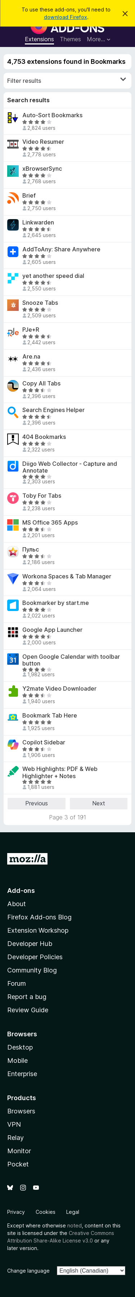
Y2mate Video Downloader (59, 688)
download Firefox (65, 17)
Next (98, 803)
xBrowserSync (42, 168)
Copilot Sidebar (43, 742)
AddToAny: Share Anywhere (61, 249)
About (16, 904)
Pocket (18, 1164)
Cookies (45, 1212)
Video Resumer (43, 141)
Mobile (17, 1060)
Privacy (16, 1212)
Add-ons (21, 890)
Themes (70, 39)
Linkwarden (38, 222)
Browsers (21, 1111)
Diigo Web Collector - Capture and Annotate (69, 467)
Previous (36, 803)
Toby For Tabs (41, 495)
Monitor (19, 1151)
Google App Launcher (52, 629)
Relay (15, 1137)
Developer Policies (35, 957)
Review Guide (27, 1010)
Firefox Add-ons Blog (39, 917)
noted (74, 1225)
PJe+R (30, 329)
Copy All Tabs (41, 383)
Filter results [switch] (66, 80)
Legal (72, 1212)
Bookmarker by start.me (55, 603)
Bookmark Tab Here (49, 715)
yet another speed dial (53, 276)
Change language (28, 1271)
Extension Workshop (37, 930)
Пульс (30, 549)
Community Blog (32, 970)
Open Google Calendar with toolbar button (71, 660)
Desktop (20, 1047)
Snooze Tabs (40, 302)
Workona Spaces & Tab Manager (66, 576)
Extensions (39, 39)
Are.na (31, 356)
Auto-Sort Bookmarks (52, 115)
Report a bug (26, 996)
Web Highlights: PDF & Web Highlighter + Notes (60, 772)
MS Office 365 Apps (50, 522)
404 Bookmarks (44, 437)
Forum (16, 983)
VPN (14, 1124)
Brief (29, 195)
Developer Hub (29, 943)
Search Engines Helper (53, 410)
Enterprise (22, 1074)
